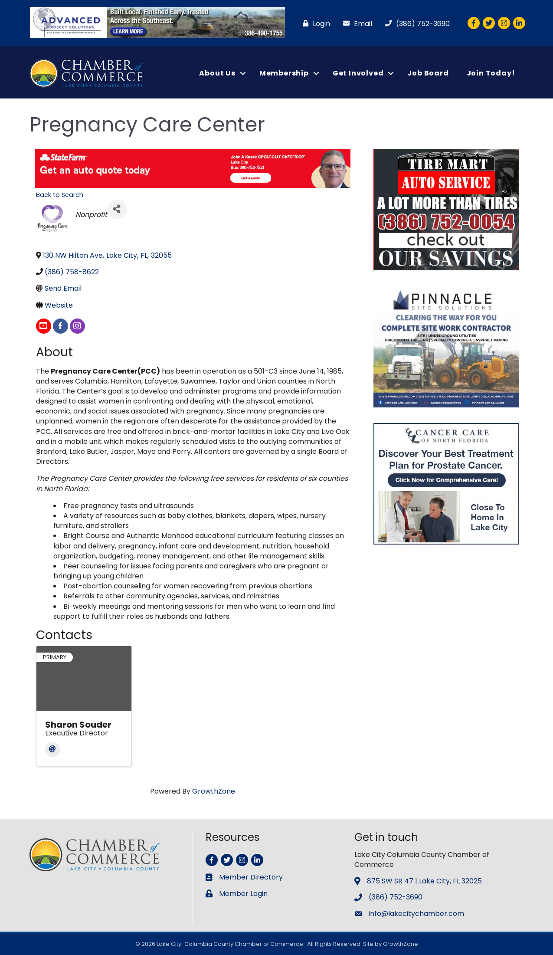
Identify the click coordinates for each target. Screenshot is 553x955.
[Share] (117, 209)
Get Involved (358, 73)
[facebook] (60, 326)
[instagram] (77, 326)
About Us (217, 73)
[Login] (314, 24)
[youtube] (43, 326)
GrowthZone (213, 791)
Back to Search (59, 194)
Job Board (427, 73)
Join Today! (491, 73)
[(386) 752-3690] (415, 24)
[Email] (355, 24)
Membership (284, 73)
